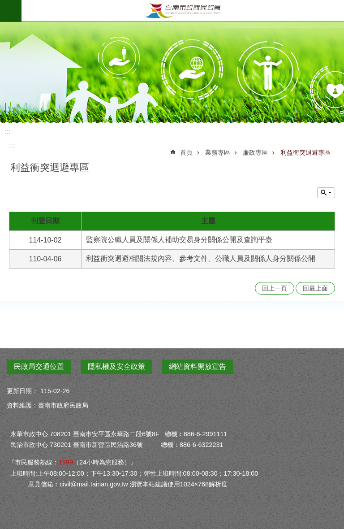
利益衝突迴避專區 (305, 152)
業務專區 (217, 152)
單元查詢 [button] (326, 192)
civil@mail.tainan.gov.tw (94, 484)
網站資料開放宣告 (197, 366)
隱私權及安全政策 (116, 366)
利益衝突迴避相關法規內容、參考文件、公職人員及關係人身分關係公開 (200, 258)
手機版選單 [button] (11, 11)
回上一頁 (274, 288)
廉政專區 (255, 152)
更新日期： (22, 391)
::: (7, 131)
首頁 (186, 152)
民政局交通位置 (39, 366)
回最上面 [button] (315, 288)
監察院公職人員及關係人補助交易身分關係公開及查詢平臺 (179, 239)
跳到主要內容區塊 (4, 4)
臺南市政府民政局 (183, 11)
